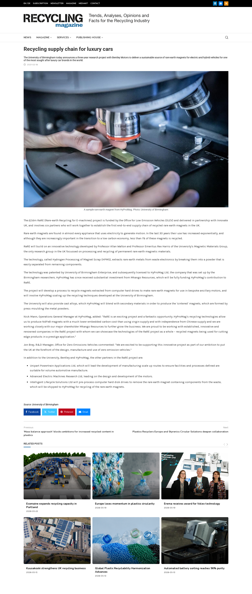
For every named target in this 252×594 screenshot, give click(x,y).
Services (63, 37)
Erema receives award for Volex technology (192, 503)
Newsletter (57, 3)
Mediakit (83, 3)
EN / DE (27, 3)
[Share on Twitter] (49, 412)
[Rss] (226, 3)
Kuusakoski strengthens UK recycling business (56, 568)
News (27, 37)
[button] (7, 586)
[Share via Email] (83, 412)
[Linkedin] (215, 3)
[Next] (227, 444)
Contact (95, 3)
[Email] (221, 3)
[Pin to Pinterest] (66, 412)
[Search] (226, 37)
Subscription (40, 3)
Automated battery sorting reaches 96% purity (194, 568)
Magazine (71, 3)
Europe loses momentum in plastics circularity (125, 503)
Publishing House (88, 37)
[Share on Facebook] (32, 412)
